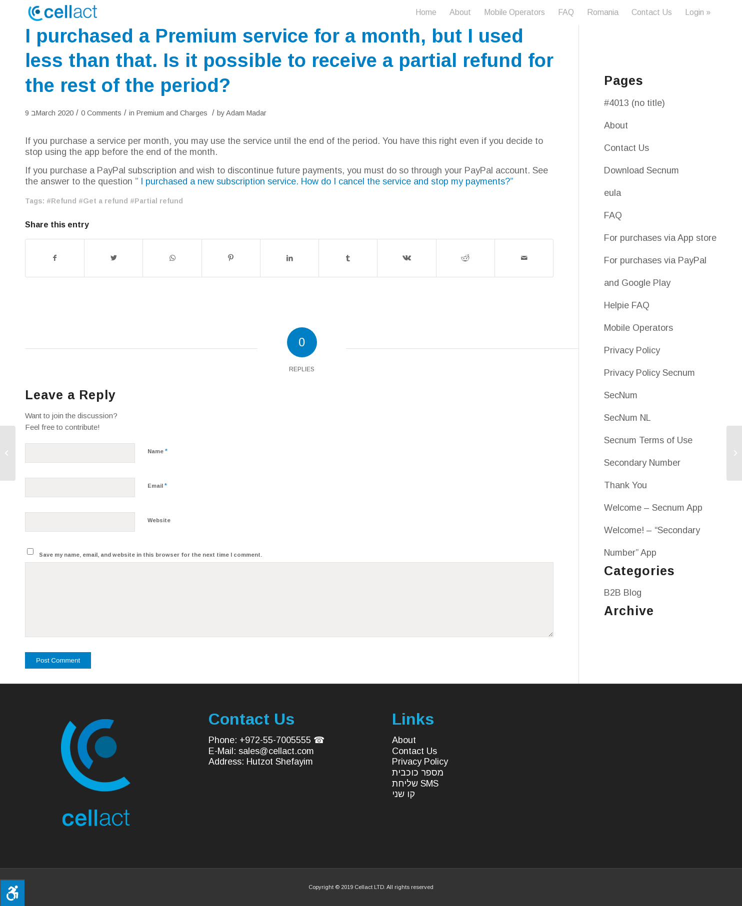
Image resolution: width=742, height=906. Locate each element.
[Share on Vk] (407, 258)
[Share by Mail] (524, 258)
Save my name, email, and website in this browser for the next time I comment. (150, 555)
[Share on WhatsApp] (172, 258)
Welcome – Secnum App (653, 508)
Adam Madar (246, 113)
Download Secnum (641, 170)
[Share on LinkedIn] (289, 258)
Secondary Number (642, 463)
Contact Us (626, 148)
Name (158, 451)
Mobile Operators (638, 328)
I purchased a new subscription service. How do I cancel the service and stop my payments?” (326, 181)
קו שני (403, 794)
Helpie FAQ (627, 305)
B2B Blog (623, 593)
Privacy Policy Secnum (649, 373)
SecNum (621, 395)
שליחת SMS (415, 784)
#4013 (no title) (634, 103)
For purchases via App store (660, 238)
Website (159, 520)
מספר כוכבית (418, 773)
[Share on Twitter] (113, 258)
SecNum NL (627, 418)
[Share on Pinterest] (231, 258)
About (616, 125)
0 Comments (101, 113)
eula (612, 193)
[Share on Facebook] (55, 258)
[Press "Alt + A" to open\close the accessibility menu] (12, 893)
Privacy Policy (632, 350)
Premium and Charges (172, 113)
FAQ (613, 215)
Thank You (625, 485)
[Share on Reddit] (465, 258)
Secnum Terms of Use (648, 440)
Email (157, 485)
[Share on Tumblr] (348, 258)
